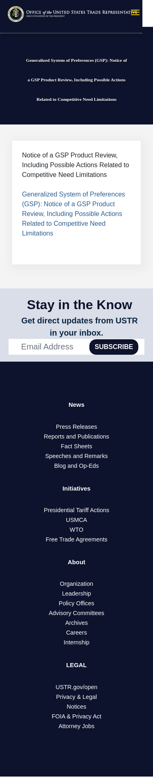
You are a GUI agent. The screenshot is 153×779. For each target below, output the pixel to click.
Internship (76, 644)
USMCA (76, 521)
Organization (76, 586)
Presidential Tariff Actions (76, 511)
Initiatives (77, 489)
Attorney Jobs (77, 728)
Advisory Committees (76, 615)
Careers (76, 634)
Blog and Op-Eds (76, 466)
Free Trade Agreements (76, 540)
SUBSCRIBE (114, 346)
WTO (76, 531)
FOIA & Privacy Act (77, 719)
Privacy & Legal (76, 699)
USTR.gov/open (76, 689)
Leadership (76, 595)
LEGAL (76, 667)
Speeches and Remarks (76, 456)
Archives (76, 625)
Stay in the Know (79, 304)
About (76, 563)
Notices (76, 709)
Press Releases (76, 427)
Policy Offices (76, 605)
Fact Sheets (76, 446)
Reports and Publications (76, 437)
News (76, 405)
